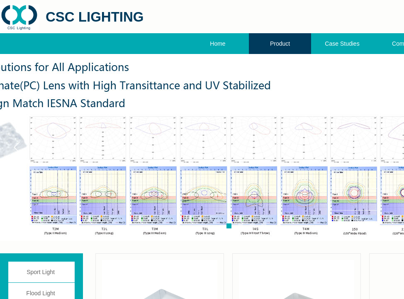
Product (280, 43)
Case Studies (342, 43)
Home (217, 43)
